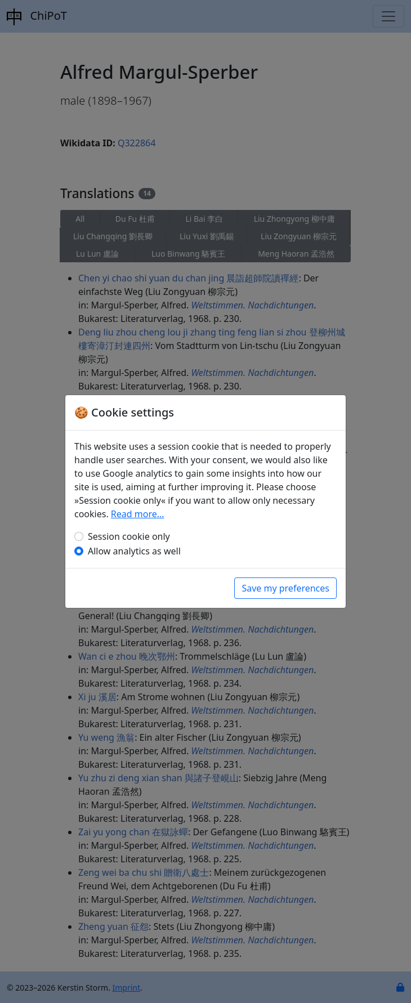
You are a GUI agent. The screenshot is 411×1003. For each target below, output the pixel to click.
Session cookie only (129, 536)
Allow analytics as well (134, 551)
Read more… (137, 514)
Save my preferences (285, 588)
